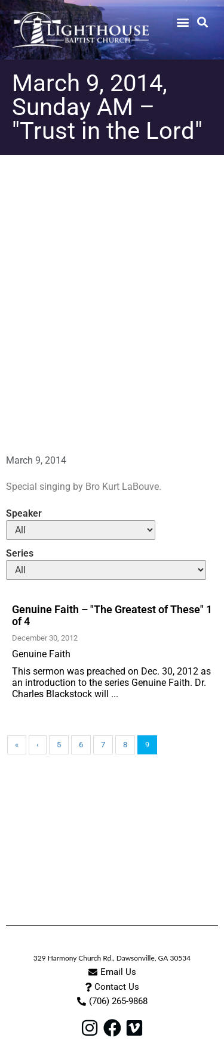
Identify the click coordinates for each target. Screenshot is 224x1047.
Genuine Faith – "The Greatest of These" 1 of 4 (112, 615)
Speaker (24, 513)
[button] (182, 22)
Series (19, 553)
